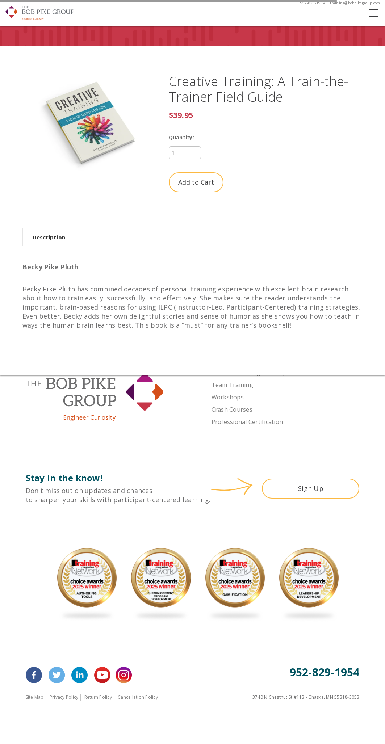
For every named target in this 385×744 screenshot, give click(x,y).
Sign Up (310, 488)
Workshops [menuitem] (228, 397)
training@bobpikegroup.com (355, 2)
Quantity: (181, 137)
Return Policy (98, 697)
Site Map (35, 697)
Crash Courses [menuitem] (232, 409)
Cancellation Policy (138, 697)
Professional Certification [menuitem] (247, 422)
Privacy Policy (64, 697)
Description (49, 237)
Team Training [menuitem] (232, 385)
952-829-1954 (312, 2)
